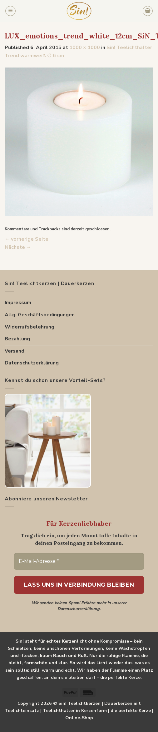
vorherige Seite (26, 239)
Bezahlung (17, 338)
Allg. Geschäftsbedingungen (40, 314)
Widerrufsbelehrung (29, 326)
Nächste (18, 247)
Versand (14, 351)
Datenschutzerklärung (32, 362)
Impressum (18, 302)
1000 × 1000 (84, 47)
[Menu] (10, 11)
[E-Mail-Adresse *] (79, 561)
